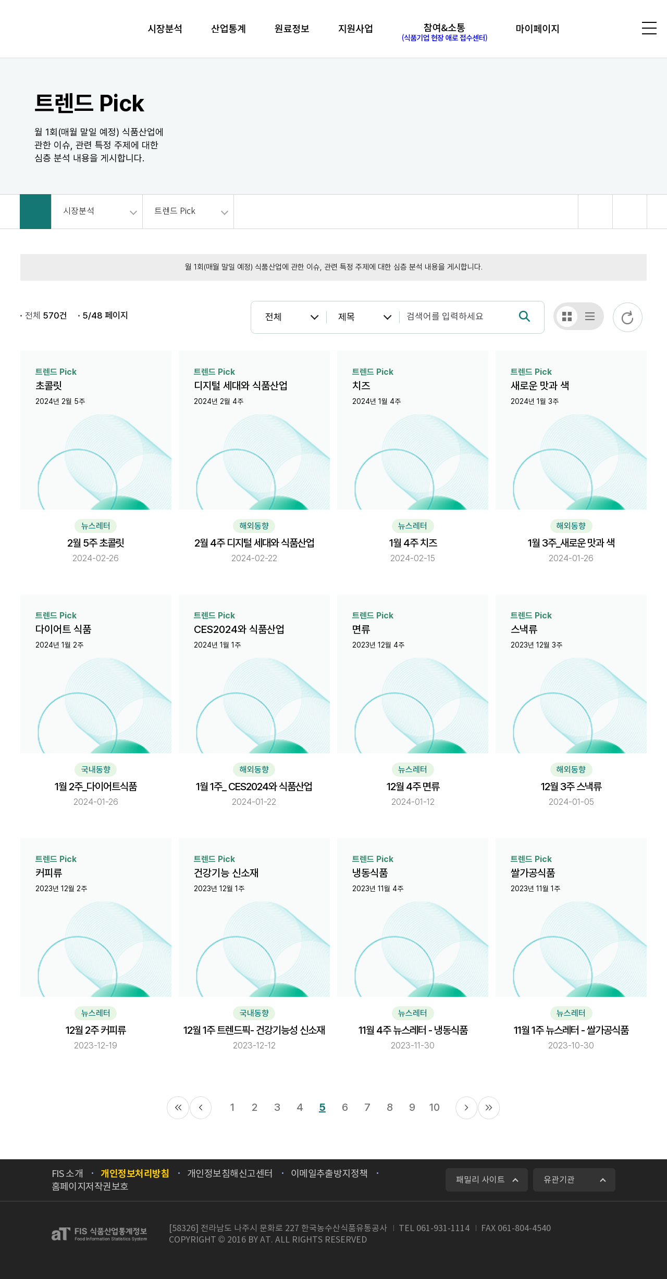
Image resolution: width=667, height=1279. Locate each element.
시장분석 (161, 29)
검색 (616, 29)
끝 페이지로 (489, 1107)
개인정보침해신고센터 (230, 1174)
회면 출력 (630, 212)
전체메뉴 (647, 28)
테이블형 (589, 316)
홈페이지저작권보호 (90, 1187)
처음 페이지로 (178, 1107)
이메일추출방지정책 (329, 1174)
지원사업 (357, 29)
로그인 (590, 29)
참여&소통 (446, 32)
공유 (595, 212)
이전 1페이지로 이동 (201, 1107)
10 (434, 1107)
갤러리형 (567, 316)
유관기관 (559, 1179)
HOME (35, 211)
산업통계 (226, 29)
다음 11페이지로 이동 (466, 1107)
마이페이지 (541, 29)
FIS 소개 (67, 1174)
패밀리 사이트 (480, 1179)
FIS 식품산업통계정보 (65, 30)
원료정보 (292, 29)
